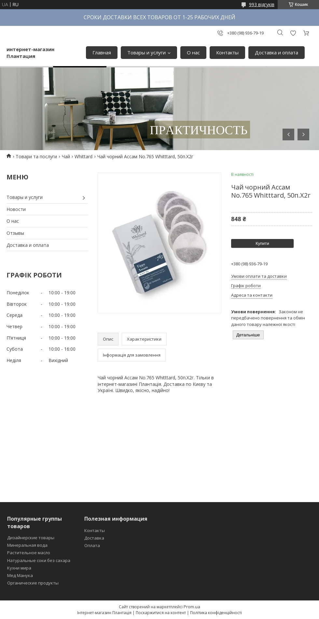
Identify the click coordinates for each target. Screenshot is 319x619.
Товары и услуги (146, 52)
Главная (101, 52)
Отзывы (15, 233)
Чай (66, 156)
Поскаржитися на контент (161, 612)
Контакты (227, 52)
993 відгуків (261, 4)
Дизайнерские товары (30, 538)
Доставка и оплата (276, 52)
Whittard (83, 156)
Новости (16, 209)
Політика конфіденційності (216, 612)
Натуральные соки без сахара (38, 560)
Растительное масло (28, 553)
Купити (262, 243)
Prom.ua (192, 607)
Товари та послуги (36, 156)
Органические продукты (33, 583)
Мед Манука (20, 575)
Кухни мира (19, 568)
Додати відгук (292, 33)
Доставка (94, 538)
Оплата (92, 545)
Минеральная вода (27, 545)
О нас (193, 52)
